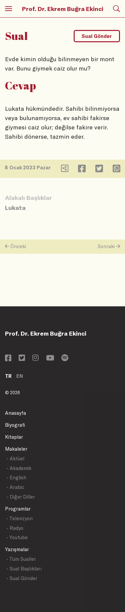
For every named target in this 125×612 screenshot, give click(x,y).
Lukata (15, 207)
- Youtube (17, 537)
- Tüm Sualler (21, 559)
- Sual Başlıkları (24, 568)
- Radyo (14, 528)
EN (19, 376)
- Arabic (15, 487)
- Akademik (18, 468)
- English (16, 477)
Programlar (18, 509)
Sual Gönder (97, 36)
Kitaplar (14, 437)
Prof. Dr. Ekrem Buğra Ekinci (62, 8)
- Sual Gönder (21, 578)
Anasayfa (15, 413)
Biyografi (15, 425)
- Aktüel (15, 458)
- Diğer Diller (20, 497)
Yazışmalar (17, 549)
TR (8, 376)
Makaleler (16, 449)
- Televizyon (19, 518)
